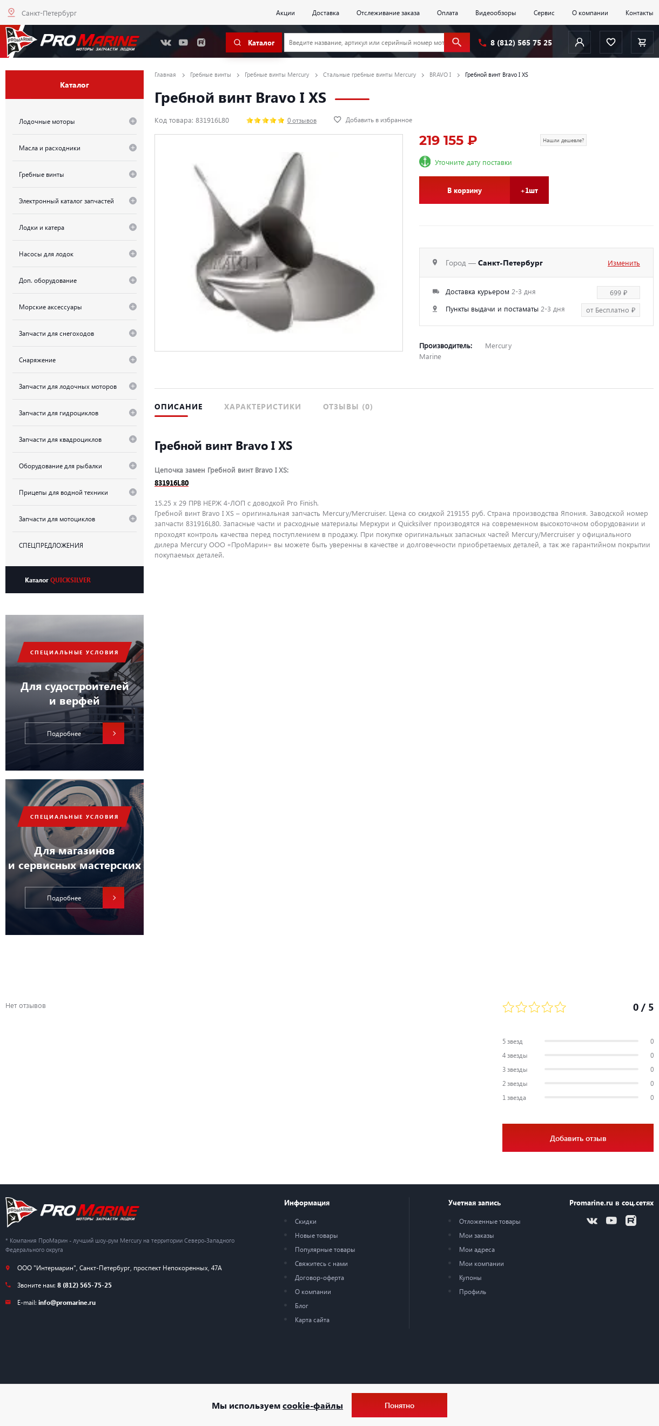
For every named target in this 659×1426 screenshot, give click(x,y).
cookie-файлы (313, 1405)
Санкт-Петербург (49, 12)
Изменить (624, 262)
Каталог (58, 579)
